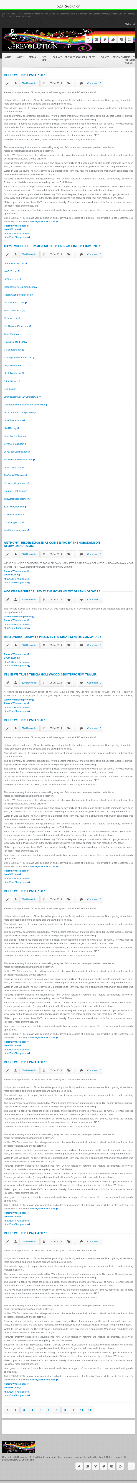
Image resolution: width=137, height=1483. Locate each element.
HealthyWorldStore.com (16, 326)
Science (57, 57)
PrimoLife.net (11, 381)
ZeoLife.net (10, 389)
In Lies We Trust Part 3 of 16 (25, 1062)
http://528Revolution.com (17, 233)
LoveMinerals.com (13, 420)
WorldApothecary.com (15, 530)
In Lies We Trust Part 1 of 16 (25, 720)
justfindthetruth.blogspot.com (19, 412)
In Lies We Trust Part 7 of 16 (25, 75)
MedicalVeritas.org (13, 310)
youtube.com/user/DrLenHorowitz (21, 396)
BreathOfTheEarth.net (15, 491)
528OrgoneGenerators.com (18, 357)
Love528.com (11, 229)
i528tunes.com (11, 279)
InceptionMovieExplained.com (19, 287)
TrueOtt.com (10, 334)
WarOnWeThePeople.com (18, 616)
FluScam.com (11, 318)
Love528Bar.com (12, 467)
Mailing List (130, 24)
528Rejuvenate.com (14, 506)
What (8, 57)
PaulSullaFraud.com (14, 342)
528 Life (44, 59)
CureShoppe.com (13, 349)
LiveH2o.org (10, 428)
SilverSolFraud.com (14, 444)
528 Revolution (29, 83)
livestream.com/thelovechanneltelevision (24, 404)
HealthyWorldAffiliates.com (18, 294)
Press (92, 57)
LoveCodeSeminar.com (16, 451)
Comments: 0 (94, 83)
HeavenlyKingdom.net (15, 483)
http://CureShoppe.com (16, 237)
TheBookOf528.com (14, 475)
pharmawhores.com (14, 263)
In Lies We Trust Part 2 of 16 (25, 891)
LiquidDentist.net (12, 373)
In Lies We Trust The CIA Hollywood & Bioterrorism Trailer (50, 674)
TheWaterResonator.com (17, 498)
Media (32, 57)
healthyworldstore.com (42, 221)
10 (81, 1410)
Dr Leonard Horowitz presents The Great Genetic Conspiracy (52, 637)
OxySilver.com (11, 365)
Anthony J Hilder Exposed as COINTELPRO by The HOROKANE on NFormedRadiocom (52, 544)
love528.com (10, 271)
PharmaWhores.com (15, 225)
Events (105, 57)
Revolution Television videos (130, 60)
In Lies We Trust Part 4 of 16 (25, 1233)
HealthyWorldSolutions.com (18, 459)
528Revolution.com (14, 514)
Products (69, 57)
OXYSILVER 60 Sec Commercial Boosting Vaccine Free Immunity (52, 246)
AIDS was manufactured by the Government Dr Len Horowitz (52, 591)
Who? (20, 57)
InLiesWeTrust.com (14, 436)
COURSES (81, 57)
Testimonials (117, 57)
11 (89, 1410)
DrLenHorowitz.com (14, 302)
